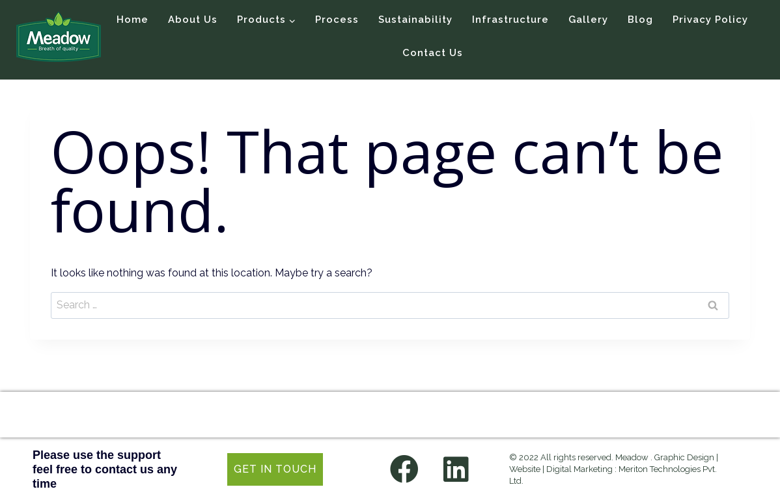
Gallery (588, 19)
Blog (640, 19)
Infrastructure (510, 19)
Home (132, 19)
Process (337, 19)
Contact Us (432, 53)
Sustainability (415, 19)
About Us (192, 19)
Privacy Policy (710, 19)
